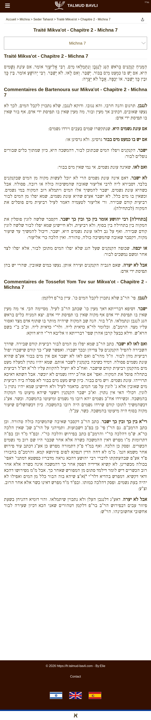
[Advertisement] (75, 535)
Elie (102, 666)
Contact (75, 676)
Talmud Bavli (76, 5)
